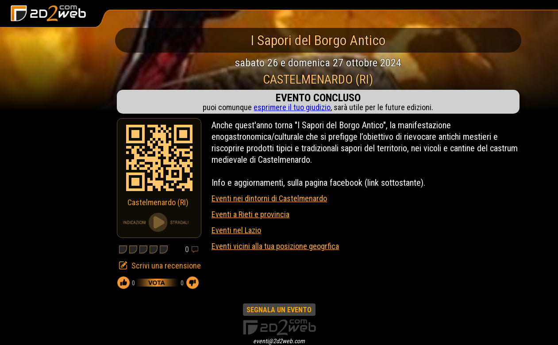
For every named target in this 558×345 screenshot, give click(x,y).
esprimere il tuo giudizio (292, 107)
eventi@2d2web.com (279, 341)
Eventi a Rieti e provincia (250, 214)
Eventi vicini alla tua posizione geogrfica (275, 246)
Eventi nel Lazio (236, 230)
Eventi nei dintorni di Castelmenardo (269, 198)
